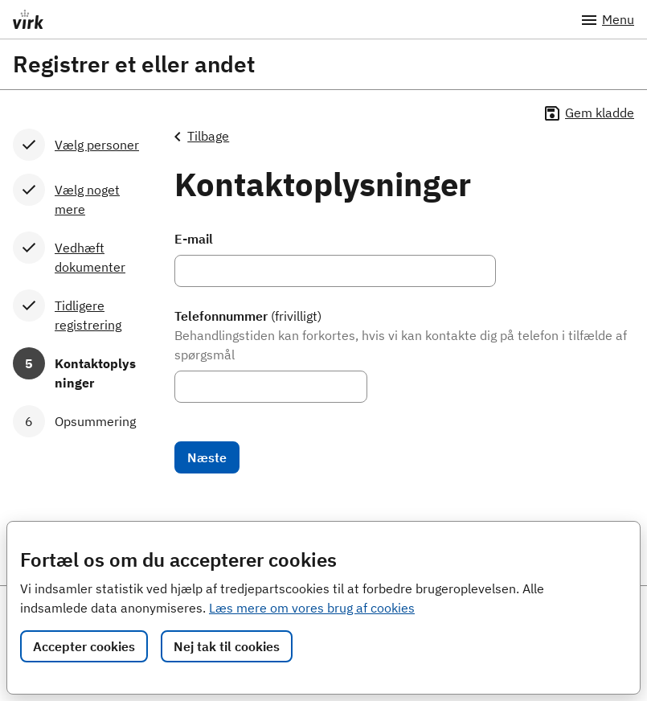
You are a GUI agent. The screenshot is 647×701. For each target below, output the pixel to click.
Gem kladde (588, 113)
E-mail (193, 239)
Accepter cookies (84, 646)
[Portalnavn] (278, 19)
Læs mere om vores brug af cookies (312, 608)
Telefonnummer (247, 316)
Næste (207, 457)
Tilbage (201, 136)
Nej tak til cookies (227, 646)
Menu (606, 20)
